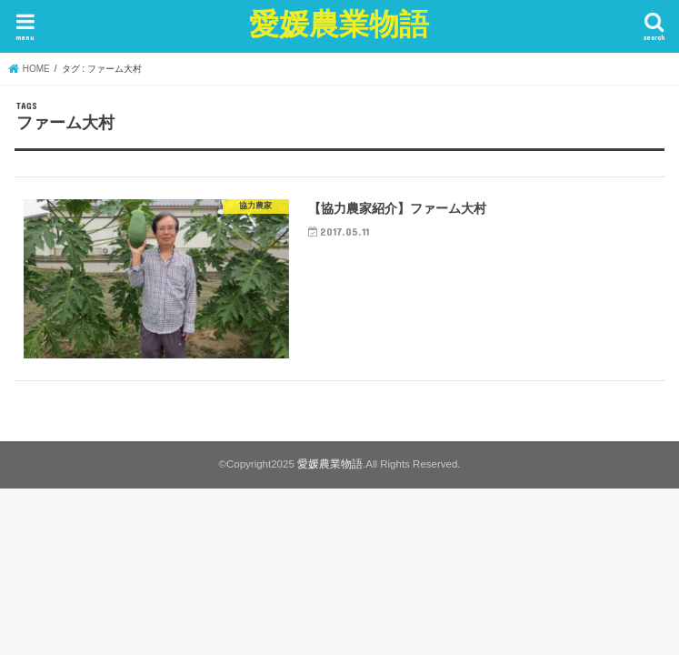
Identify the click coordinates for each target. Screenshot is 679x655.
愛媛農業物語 (339, 23)
